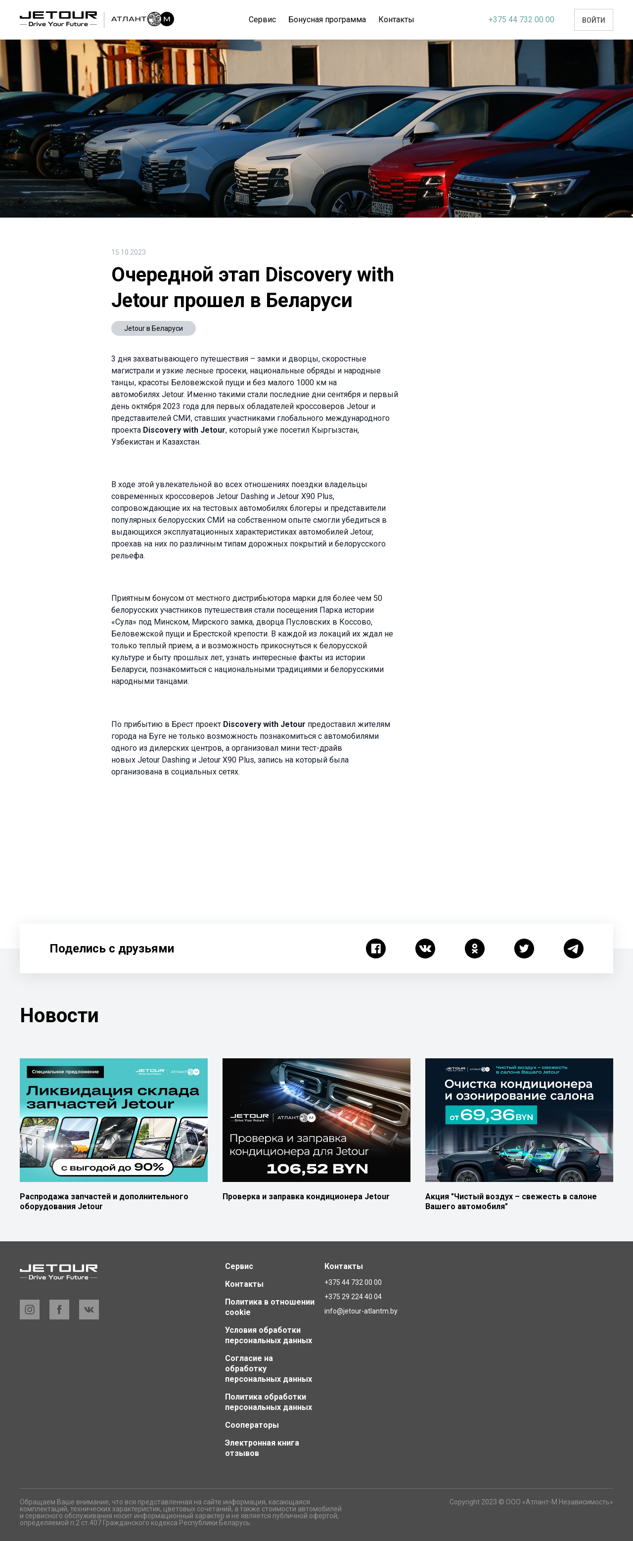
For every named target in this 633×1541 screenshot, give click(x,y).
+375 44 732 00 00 (521, 19)
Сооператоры (252, 1425)
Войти (593, 20)
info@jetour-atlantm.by (361, 1311)
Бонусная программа (333, 19)
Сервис (268, 19)
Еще (396, 19)
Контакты (244, 1284)
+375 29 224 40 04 (353, 1296)
